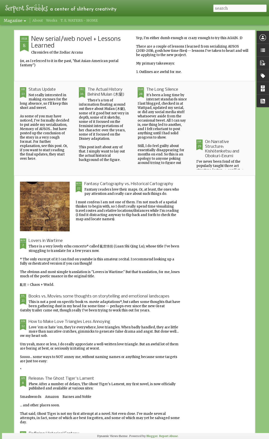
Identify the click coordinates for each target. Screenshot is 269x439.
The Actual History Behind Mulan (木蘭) (106, 92)
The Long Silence (162, 89)
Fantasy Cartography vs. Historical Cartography (128, 184)
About (37, 20)
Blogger (152, 436)
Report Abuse (168, 436)
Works (51, 20)
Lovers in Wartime (46, 240)
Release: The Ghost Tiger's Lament (61, 378)
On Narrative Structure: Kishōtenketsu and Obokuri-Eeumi (222, 149)
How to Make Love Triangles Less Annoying (69, 321)
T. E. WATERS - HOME (79, 20)
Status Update (42, 89)
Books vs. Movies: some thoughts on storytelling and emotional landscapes (99, 296)
